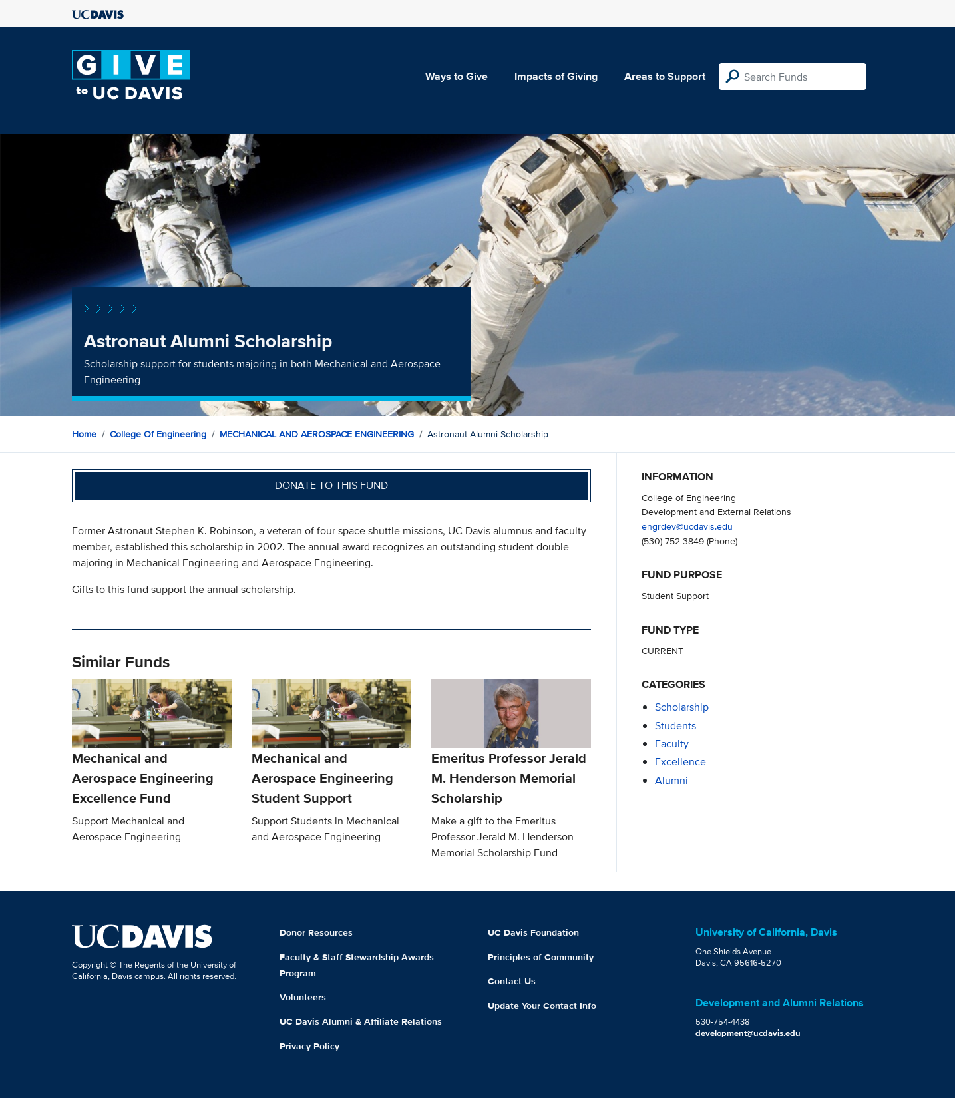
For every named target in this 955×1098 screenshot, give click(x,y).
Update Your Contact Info (542, 1005)
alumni (671, 780)
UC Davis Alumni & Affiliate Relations (361, 1021)
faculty (672, 743)
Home (84, 434)
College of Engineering (158, 434)
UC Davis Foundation (533, 932)
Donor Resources (316, 932)
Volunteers (303, 997)
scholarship (682, 707)
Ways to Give (456, 76)
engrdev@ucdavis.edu (687, 526)
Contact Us (512, 981)
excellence (680, 761)
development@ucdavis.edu (748, 1033)
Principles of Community (541, 957)
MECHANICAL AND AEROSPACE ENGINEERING (317, 434)
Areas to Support (664, 76)
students (675, 725)
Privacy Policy (309, 1046)
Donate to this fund (331, 485)
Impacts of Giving (556, 76)
